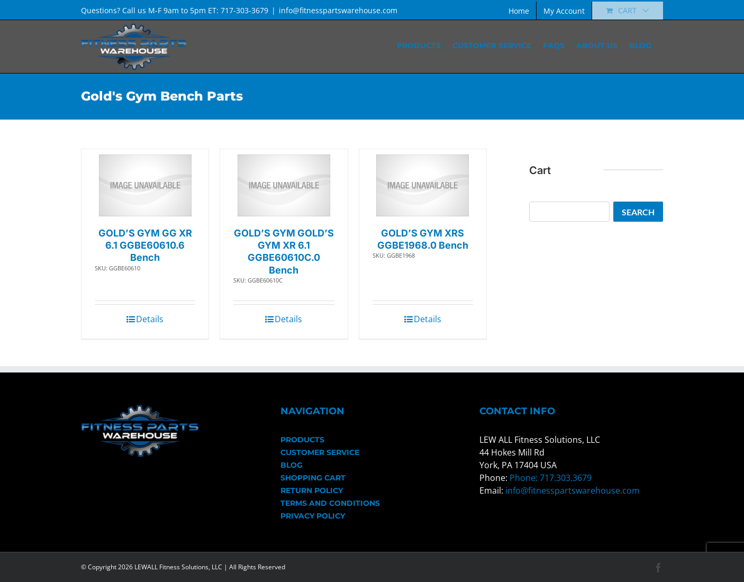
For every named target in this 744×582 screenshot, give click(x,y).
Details (150, 319)
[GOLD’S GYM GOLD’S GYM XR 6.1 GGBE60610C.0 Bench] (284, 185)
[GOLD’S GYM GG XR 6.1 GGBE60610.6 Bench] (145, 185)
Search (638, 212)
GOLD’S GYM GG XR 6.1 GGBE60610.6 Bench (145, 245)
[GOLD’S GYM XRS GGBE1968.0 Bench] (422, 185)
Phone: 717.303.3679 (551, 478)
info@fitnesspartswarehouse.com (338, 10)
